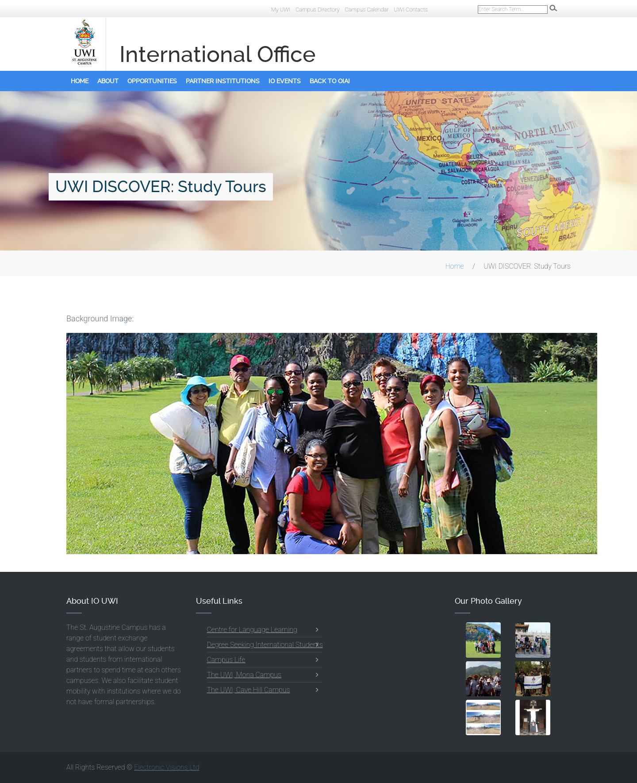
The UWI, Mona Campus (244, 675)
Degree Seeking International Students (265, 644)
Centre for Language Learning (252, 629)
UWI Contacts (411, 9)
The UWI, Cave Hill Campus (248, 690)
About (108, 81)
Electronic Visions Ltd (166, 767)
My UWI (281, 9)
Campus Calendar (366, 9)
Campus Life (226, 660)
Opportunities (152, 81)
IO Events (285, 81)
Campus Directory (317, 9)
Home (79, 81)
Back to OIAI (330, 81)
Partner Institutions (223, 81)
